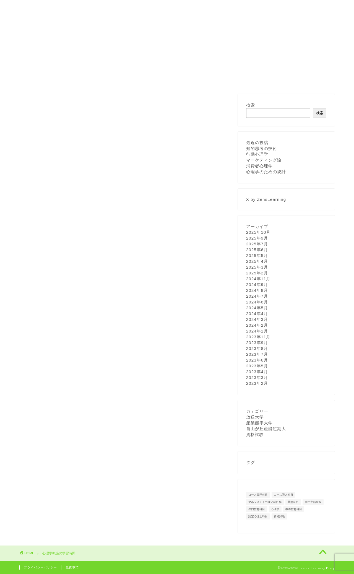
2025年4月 (257, 261)
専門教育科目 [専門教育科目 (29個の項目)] (256, 509)
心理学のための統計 (266, 171)
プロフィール (65, 7)
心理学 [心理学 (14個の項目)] (275, 509)
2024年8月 (257, 290)
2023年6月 (257, 360)
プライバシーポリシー (40, 567)
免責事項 (72, 567)
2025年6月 (257, 249)
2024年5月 (257, 307)
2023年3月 (257, 377)
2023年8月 (257, 348)
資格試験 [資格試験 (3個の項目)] (279, 516)
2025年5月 (257, 255)
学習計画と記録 (105, 7)
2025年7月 (257, 243)
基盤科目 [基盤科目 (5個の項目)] (293, 501)
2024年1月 (257, 331)
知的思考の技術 (261, 148)
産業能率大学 (259, 422)
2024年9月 (257, 284)
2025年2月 (257, 273)
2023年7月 (257, 354)
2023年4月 (257, 371)
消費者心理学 (259, 165)
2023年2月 (257, 383)
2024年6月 (257, 302)
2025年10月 (258, 232)
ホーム (32, 7)
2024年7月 (257, 296)
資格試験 (255, 434)
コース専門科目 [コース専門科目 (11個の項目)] (258, 494)
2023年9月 (257, 342)
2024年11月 (258, 278)
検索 (250, 105)
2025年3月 (257, 267)
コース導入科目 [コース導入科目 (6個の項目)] (283, 494)
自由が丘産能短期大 (266, 428)
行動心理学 (257, 154)
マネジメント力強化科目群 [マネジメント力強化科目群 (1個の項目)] (265, 501)
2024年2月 (257, 325)
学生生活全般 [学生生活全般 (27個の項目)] (313, 501)
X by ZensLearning (266, 199)
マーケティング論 (264, 160)
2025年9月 (257, 238)
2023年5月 (257, 365)
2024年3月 (257, 319)
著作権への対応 (148, 7)
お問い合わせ (189, 7)
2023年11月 (258, 336)
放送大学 (255, 417)
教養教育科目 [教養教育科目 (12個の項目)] (293, 509)
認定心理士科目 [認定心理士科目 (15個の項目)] (258, 516)
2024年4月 (257, 313)
